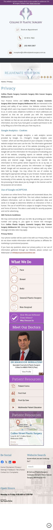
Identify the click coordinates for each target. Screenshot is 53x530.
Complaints (14, 472)
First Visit (22, 393)
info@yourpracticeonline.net (23, 253)
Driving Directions (14, 443)
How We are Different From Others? (32, 318)
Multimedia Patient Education (30, 407)
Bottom (49, 525)
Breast (23, 279)
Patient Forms (23, 386)
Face (22, 270)
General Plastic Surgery (31, 298)
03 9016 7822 (29, 38)
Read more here (35, 3)
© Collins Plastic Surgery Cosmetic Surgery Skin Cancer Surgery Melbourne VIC (39, 475)
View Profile (26, 372)
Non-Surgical (26, 307)
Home (3, 82)
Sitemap (4, 470)
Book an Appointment (26, 30)
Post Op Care (23, 400)
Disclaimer (10, 467)
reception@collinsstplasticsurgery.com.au (26, 53)
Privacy (18, 467)
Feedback (11, 470)
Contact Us (5, 472)
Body (22, 288)
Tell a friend (20, 470)
